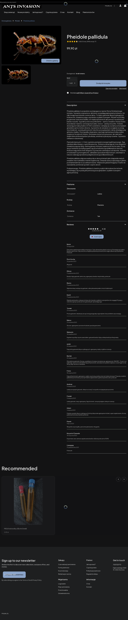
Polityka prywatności (93, 571)
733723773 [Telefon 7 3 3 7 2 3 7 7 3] (117, 564)
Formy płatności (63, 567)
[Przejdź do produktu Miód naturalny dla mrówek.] (28, 501)
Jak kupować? (91, 564)
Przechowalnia (63, 590)
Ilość (68, 78)
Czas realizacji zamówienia (66, 564)
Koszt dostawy (63, 571)
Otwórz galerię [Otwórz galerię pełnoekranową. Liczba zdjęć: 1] (50, 61)
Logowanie (62, 584)
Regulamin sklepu (92, 574)
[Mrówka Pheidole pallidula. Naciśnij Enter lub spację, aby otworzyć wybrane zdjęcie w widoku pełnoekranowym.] (31, 45)
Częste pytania (91, 567)
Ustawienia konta (64, 593)
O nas (88, 584)
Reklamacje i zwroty (64, 574)
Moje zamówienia (64, 587)
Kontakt (89, 587)
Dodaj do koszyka (103, 83)
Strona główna (6, 21)
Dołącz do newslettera (14, 575)
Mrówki (17, 21)
